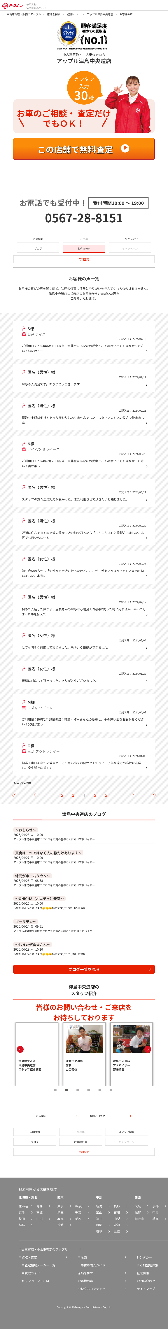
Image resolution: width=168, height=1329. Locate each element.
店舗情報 (38, 239)
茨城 (60, 1224)
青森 (39, 1206)
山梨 (117, 1218)
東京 (60, 1206)
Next (147, 1049)
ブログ (38, 248)
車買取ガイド (31, 1273)
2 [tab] (66, 1090)
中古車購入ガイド (93, 1265)
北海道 (23, 1206)
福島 (22, 1224)
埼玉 (60, 1212)
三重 (117, 1231)
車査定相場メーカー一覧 (38, 1265)
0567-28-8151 (84, 217)
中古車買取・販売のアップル (24, 14)
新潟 (99, 1206)
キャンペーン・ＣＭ (35, 1281)
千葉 (78, 1212)
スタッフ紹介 (130, 239)
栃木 (78, 1218)
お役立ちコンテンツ (91, 1289)
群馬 (60, 1218)
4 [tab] (88, 1090)
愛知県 (70, 14)
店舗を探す (53, 14)
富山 (99, 1212)
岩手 (22, 1212)
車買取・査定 (28, 1257)
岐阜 (99, 1231)
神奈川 (79, 1206)
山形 (39, 1218)
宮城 (39, 1212)
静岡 (99, 1224)
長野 (117, 1206)
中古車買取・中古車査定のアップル (43, 1249)
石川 (117, 1212)
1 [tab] (55, 1090)
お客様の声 (84, 248)
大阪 (138, 1206)
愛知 (117, 1224)
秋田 (22, 1218)
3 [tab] (77, 1090)
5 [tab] (99, 1090)
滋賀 (138, 1212)
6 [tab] (111, 1090)
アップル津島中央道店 (100, 14)
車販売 (82, 1257)
